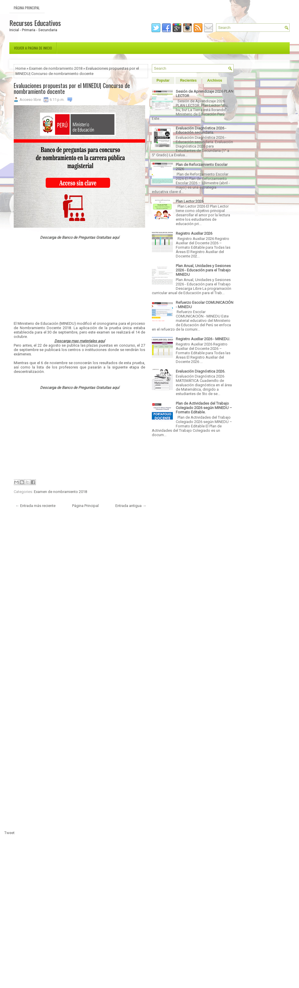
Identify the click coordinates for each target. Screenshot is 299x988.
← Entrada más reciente (35, 505)
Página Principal (27, 7)
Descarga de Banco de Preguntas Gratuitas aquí (79, 237)
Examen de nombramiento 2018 (55, 68)
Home (20, 68)
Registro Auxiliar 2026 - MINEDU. (203, 339)
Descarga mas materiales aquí (79, 341)
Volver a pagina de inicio (33, 47)
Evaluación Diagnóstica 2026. (200, 371)
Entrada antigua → (130, 505)
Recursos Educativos (35, 22)
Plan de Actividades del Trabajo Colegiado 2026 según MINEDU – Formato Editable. (204, 407)
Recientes (188, 80)
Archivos (214, 80)
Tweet (9, 833)
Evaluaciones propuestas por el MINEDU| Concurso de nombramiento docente (72, 88)
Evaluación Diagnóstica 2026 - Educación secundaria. (201, 130)
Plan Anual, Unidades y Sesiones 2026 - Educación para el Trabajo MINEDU (203, 270)
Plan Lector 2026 (190, 201)
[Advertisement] (79, 280)
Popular (163, 80)
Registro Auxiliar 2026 (194, 233)
